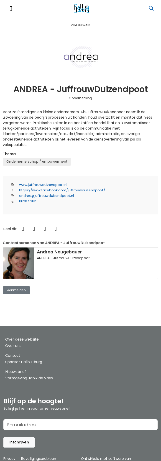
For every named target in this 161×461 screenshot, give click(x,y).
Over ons (13, 345)
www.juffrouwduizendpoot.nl (43, 184)
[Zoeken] (151, 8)
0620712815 (28, 201)
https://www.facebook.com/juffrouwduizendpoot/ (62, 190)
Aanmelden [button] (16, 290)
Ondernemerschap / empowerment (36, 161)
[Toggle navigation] (10, 8)
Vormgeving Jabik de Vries (29, 378)
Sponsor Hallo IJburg (23, 362)
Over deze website (22, 339)
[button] (19, 442)
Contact (12, 355)
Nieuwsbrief (15, 371)
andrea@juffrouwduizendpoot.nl (46, 195)
